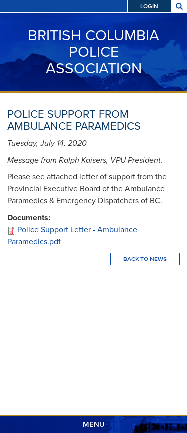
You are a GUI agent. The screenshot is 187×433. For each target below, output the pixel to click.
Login (149, 6)
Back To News (145, 259)
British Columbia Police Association (93, 51)
